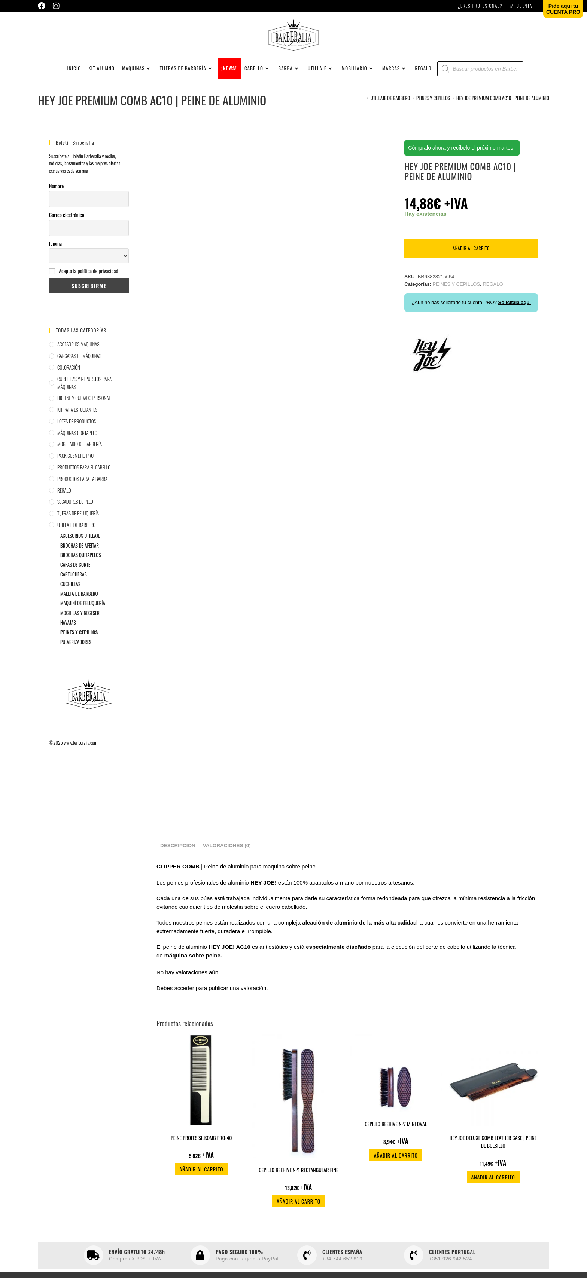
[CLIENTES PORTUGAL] (413, 1268)
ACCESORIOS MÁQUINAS (78, 357)
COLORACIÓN (68, 379)
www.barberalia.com (80, 755)
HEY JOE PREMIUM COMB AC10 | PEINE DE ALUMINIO (502, 110)
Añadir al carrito (471, 261)
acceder (184, 1000)
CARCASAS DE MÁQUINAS (79, 368)
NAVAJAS (68, 634)
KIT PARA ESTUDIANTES (77, 422)
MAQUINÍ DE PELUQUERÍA (82, 615)
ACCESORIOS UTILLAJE (80, 548)
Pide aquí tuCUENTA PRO (563, 9)
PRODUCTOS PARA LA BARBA (82, 491)
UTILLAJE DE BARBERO (76, 537)
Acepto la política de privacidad (88, 283)
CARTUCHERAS (73, 587)
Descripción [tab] (177, 858)
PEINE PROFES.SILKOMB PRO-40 (201, 1150)
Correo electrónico (66, 227)
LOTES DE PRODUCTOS (76, 433)
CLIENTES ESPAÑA (342, 1264)
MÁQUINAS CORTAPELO (77, 445)
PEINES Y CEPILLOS (79, 644)
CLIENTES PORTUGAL (452, 1264)
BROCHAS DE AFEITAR (79, 557)
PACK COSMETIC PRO (75, 468)
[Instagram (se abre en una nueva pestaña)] (56, 6)
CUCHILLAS (70, 596)
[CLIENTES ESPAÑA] (307, 1268)
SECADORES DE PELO (75, 514)
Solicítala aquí (514, 315)
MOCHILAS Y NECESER (80, 625)
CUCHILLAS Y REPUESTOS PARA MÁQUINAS (84, 395)
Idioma (55, 256)
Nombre (56, 198)
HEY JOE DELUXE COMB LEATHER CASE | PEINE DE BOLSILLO (493, 1154)
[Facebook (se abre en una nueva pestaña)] (43, 6)
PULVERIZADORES (75, 654)
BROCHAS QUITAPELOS (80, 567)
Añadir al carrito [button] (201, 1182)
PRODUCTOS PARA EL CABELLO (83, 480)
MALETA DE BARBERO (79, 606)
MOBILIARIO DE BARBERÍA (79, 456)
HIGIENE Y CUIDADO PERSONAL (84, 410)
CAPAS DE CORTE (75, 577)
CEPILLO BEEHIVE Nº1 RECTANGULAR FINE (298, 1182)
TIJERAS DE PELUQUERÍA (78, 526)
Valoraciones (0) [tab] (227, 858)
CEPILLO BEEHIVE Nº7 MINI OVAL (396, 1136)
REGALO (64, 502)
